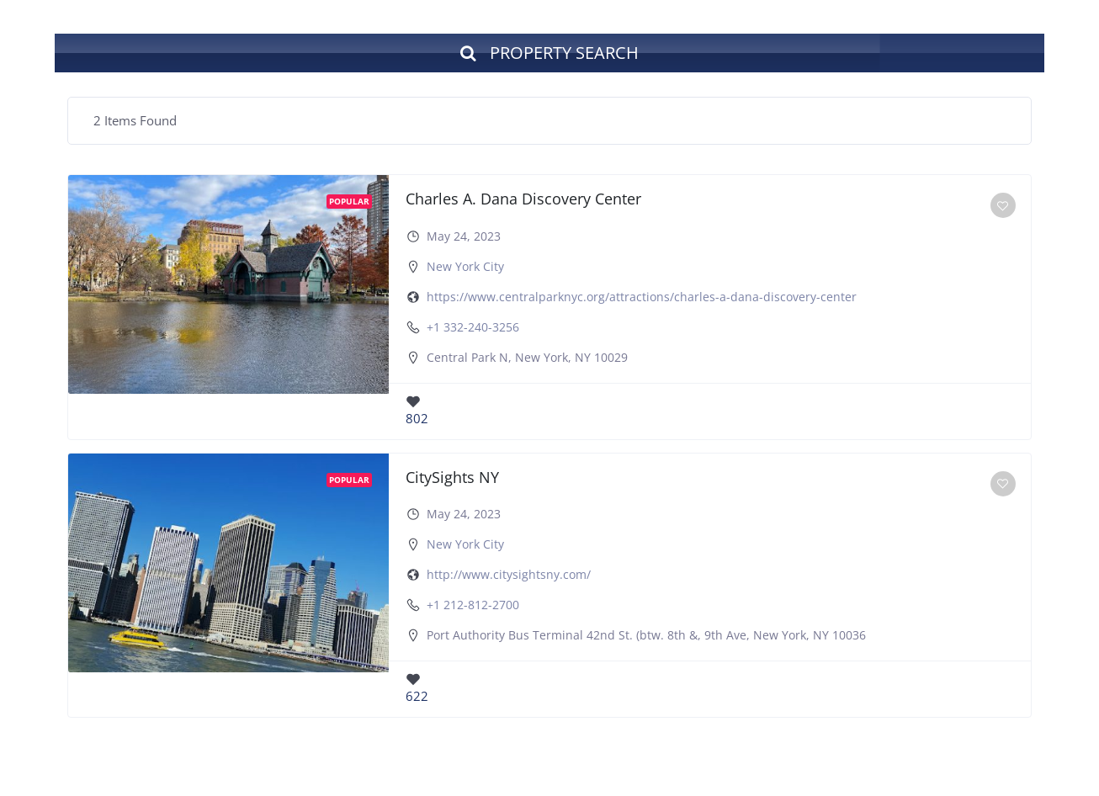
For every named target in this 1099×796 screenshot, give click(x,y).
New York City (465, 266)
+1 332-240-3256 (473, 327)
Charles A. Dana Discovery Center (523, 198)
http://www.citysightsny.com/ (509, 574)
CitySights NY (452, 477)
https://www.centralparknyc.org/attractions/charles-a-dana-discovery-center (642, 297)
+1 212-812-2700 (473, 605)
